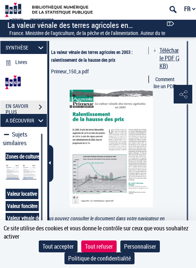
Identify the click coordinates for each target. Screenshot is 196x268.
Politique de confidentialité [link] (99, 258)
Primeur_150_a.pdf (70, 71)
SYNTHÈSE (25, 47)
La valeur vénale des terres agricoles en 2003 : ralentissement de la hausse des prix (92, 56)
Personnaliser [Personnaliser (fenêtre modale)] (140, 246)
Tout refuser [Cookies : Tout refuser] (99, 246)
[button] (183, 94)
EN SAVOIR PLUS (26, 108)
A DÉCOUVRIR (25, 120)
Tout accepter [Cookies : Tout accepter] (58, 246)
